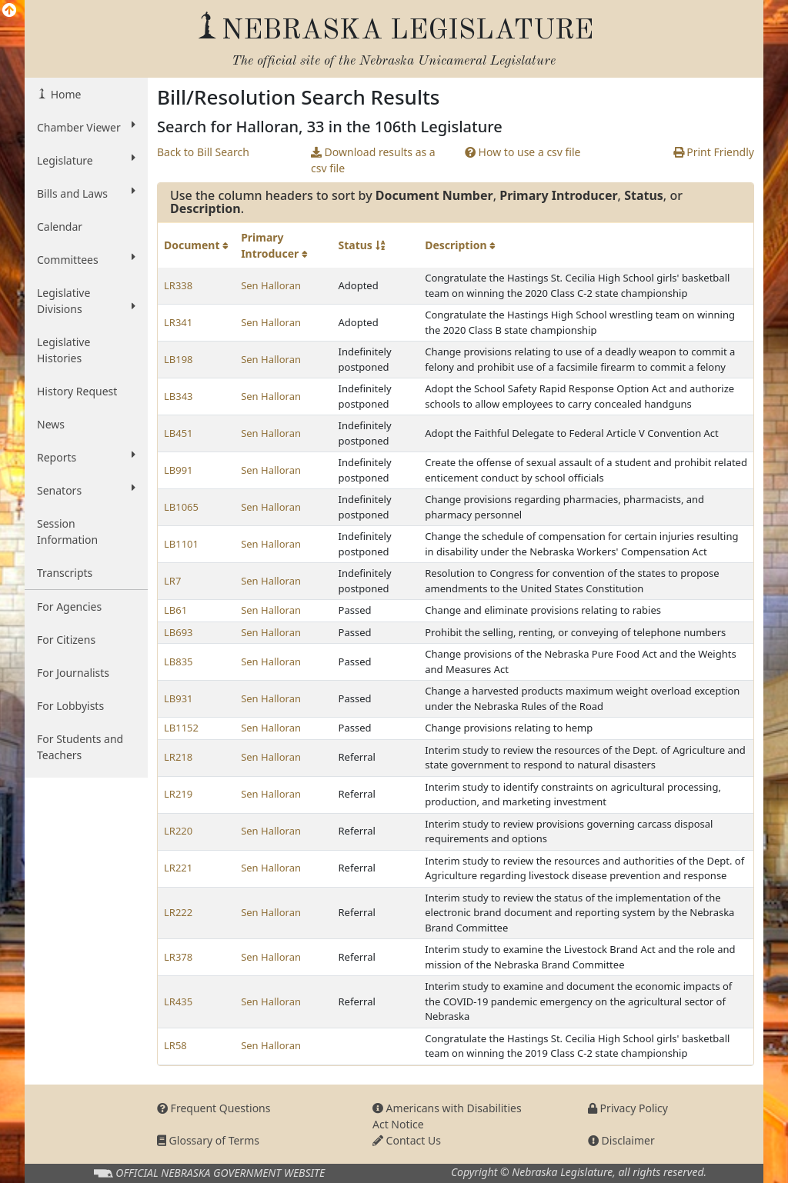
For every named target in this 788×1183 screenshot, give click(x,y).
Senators (86, 490)
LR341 (178, 322)
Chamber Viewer (86, 127)
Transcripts (64, 572)
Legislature (86, 160)
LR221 (178, 868)
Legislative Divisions (86, 300)
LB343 (178, 396)
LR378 (178, 957)
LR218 (178, 757)
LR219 (178, 794)
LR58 (175, 1045)
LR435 (178, 1001)
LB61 (175, 610)
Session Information (67, 531)
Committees (86, 259)
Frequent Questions (214, 1108)
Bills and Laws (86, 193)
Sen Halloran (271, 285)
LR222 (178, 912)
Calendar (59, 226)
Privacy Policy (628, 1108)
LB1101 (181, 544)
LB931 (178, 698)
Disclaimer (621, 1140)
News (51, 424)
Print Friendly (713, 152)
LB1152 (181, 728)
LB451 (178, 433)
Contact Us (406, 1140)
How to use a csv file (523, 152)
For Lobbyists (70, 705)
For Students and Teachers (80, 746)
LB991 (178, 470)
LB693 (178, 632)
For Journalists (73, 672)
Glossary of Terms (208, 1140)
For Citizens (66, 639)
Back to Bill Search (203, 152)
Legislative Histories (63, 350)
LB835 (178, 661)
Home (64, 94)
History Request (77, 391)
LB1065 (181, 507)
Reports (86, 457)
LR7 (172, 581)
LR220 (178, 831)
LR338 (178, 285)
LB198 (178, 359)
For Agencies (69, 606)
